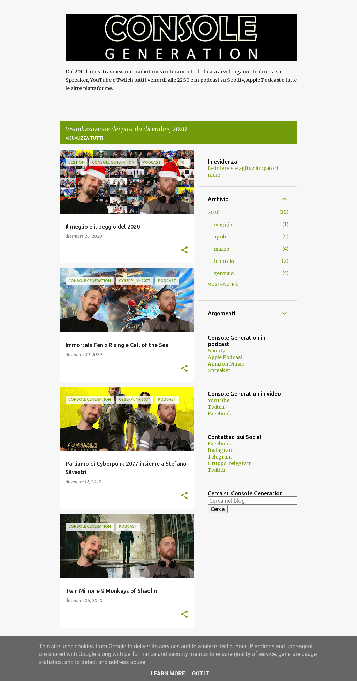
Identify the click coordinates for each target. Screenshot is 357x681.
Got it (200, 673)
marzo (221, 249)
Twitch (216, 407)
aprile (220, 237)
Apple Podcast (225, 357)
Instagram (221, 450)
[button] (184, 250)
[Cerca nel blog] (252, 500)
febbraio (223, 261)
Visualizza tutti (84, 138)
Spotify (216, 350)
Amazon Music (226, 364)
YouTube (218, 400)
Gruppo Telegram (230, 463)
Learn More (168, 673)
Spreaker (219, 370)
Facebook (219, 413)
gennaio (223, 273)
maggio (223, 224)
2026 (214, 212)
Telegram (220, 457)
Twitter (217, 470)
